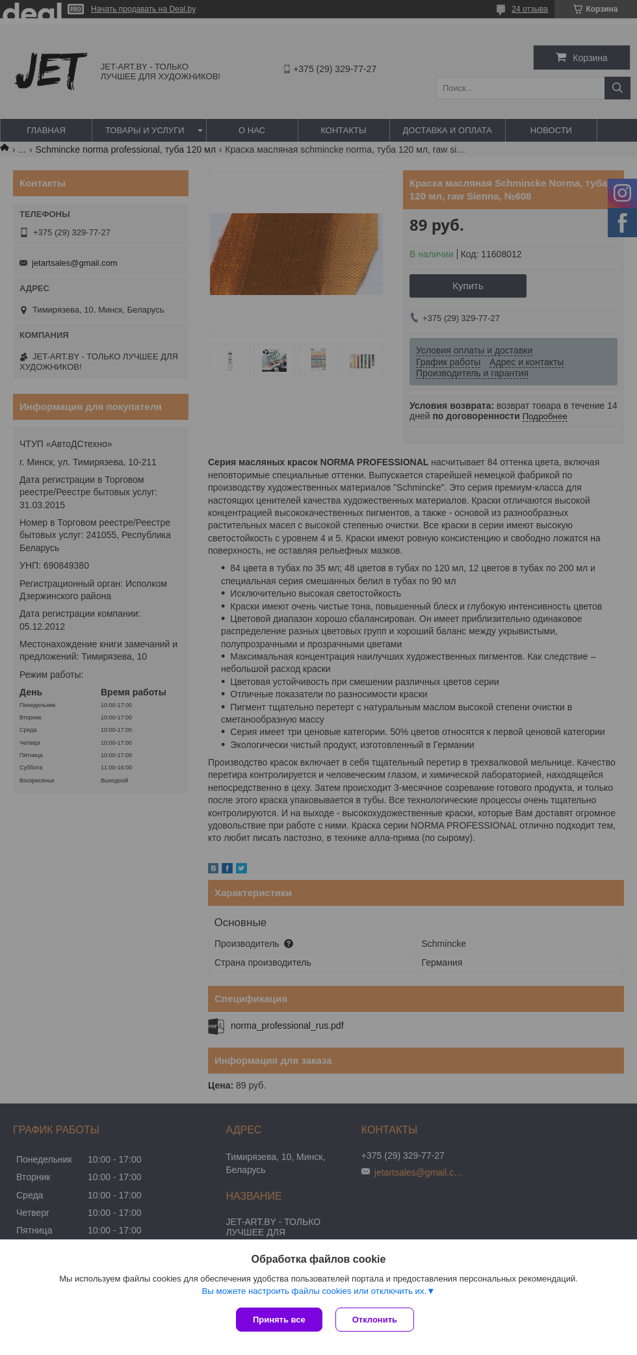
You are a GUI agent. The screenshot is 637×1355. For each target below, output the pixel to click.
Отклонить (374, 1319)
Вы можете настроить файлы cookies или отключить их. (314, 1291)
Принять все (279, 1319)
